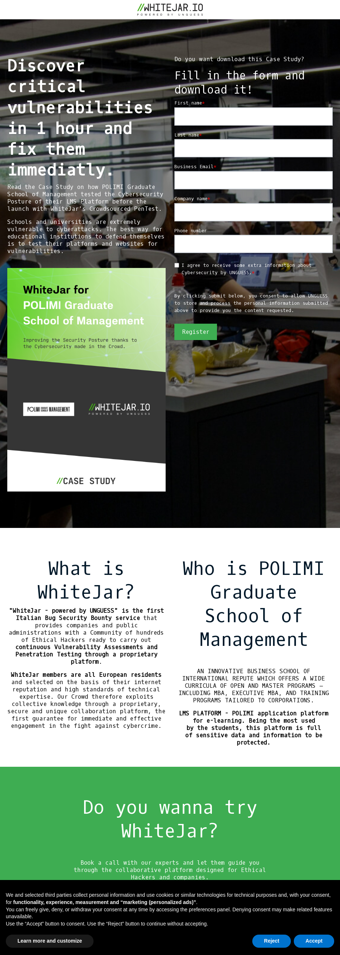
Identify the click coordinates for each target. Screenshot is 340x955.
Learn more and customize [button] (49, 941)
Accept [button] (314, 941)
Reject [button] (271, 941)
